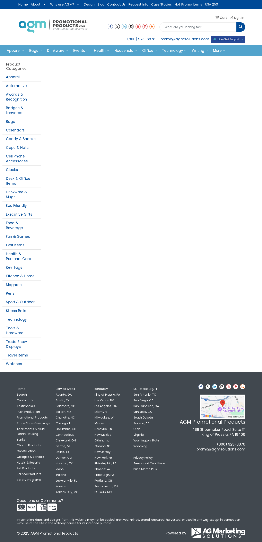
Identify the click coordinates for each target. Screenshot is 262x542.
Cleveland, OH (66, 440)
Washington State (146, 440)
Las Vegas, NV (104, 400)
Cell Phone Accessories (17, 159)
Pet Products (26, 468)
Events (81, 50)
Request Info (138, 4)
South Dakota (143, 417)
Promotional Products (32, 417)
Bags (35, 50)
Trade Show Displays (16, 344)
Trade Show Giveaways (33, 423)
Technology (174, 50)
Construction (26, 451)
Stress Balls (16, 310)
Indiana (61, 475)
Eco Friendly (16, 205)
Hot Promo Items (188, 4)
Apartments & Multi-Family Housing (31, 431)
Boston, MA (63, 412)
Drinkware (57, 50)
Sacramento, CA (106, 486)
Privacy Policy (143, 458)
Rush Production (28, 412)
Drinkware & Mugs (16, 194)
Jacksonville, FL (66, 481)
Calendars (15, 130)
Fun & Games (18, 236)
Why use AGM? (62, 4)
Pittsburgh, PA (104, 475)
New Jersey (103, 452)
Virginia (138, 435)
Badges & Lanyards (14, 110)
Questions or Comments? (40, 500)
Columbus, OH (66, 429)
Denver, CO (64, 458)
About (36, 4)
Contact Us (116, 4)
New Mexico (103, 435)
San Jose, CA (142, 412)
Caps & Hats (17, 147)
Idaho (60, 469)
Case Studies (161, 4)
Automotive (16, 85)
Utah (136, 429)
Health (101, 50)
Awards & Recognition (16, 97)
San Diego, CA (143, 400)
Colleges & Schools (30, 457)
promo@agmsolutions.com (184, 39)
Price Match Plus (145, 469)
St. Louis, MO (103, 492)
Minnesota (102, 423)
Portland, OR (103, 481)
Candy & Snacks (21, 138)
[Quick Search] (198, 27)
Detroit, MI (63, 446)
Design (89, 4)
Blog (100, 4)
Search (22, 395)
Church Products (29, 445)
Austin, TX (63, 400)
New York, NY (104, 458)
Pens (10, 293)
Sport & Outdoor (20, 302)
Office (149, 50)
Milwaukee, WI (104, 417)
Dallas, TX (62, 452)
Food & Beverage (14, 225)
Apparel (15, 50)
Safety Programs (29, 480)
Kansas (61, 486)
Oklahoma (102, 440)
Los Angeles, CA (106, 406)
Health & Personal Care (18, 256)
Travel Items (17, 355)
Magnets (14, 284)
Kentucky (101, 389)
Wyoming (140, 446)
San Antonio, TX (144, 395)
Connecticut (65, 435)
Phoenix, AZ (103, 469)
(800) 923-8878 (141, 39)
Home (23, 4)
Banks (21, 440)
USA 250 (211, 4)
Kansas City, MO (67, 492)
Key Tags (14, 267)
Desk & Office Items (18, 181)
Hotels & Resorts (28, 463)
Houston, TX (64, 463)
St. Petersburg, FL (145, 389)
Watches (14, 363)
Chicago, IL (63, 423)
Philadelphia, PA (105, 463)
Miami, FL (101, 412)
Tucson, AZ (141, 423)
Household (125, 50)
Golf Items (15, 245)
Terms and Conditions (149, 463)
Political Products (29, 474)
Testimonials (26, 406)
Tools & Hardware (14, 330)
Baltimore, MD (65, 406)
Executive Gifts (19, 214)
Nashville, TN (103, 429)
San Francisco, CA (146, 406)
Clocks (12, 169)
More (219, 50)
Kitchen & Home (20, 276)
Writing (200, 50)
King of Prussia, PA (107, 395)
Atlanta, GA (64, 395)
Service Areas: (66, 389)
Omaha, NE (102, 446)
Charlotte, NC (65, 417)
